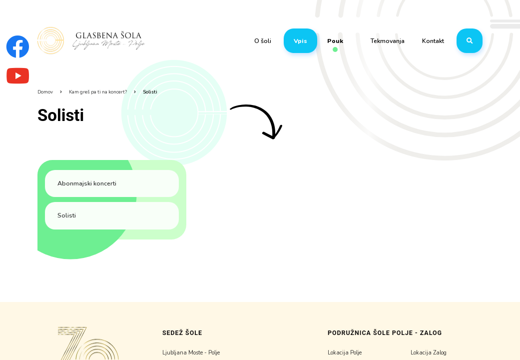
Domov (45, 91)
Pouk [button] (335, 41)
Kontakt (433, 40)
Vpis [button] (300, 40)
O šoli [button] (262, 40)
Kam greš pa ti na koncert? (98, 91)
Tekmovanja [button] (388, 40)
